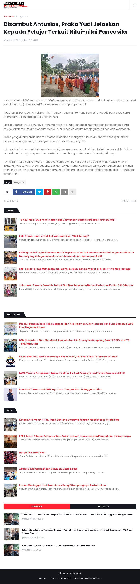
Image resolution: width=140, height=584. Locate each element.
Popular (36, 506)
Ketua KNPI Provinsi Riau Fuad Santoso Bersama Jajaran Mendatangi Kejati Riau (69, 419)
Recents (103, 506)
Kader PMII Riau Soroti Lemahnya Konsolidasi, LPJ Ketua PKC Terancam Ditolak (68, 356)
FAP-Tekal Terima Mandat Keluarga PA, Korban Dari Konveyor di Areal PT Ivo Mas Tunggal (75, 268)
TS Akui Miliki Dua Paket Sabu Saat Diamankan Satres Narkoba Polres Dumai (66, 219)
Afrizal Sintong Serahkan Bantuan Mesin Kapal (48, 468)
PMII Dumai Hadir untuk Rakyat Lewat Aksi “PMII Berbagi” (54, 236)
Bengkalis (22, 16)
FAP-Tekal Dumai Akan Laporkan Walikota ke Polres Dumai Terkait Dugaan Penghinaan (77, 514)
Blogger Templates (70, 573)
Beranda (9, 16)
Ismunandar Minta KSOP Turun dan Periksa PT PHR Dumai (58, 545)
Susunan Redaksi (60, 578)
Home (42, 578)
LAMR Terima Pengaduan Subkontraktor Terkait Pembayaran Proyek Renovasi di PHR (72, 373)
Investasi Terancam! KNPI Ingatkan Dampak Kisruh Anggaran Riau (60, 389)
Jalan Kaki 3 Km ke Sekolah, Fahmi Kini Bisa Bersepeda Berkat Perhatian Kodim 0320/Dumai (76, 285)
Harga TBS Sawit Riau (32, 452)
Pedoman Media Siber (88, 578)
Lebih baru (11, 201)
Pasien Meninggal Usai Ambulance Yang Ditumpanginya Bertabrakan (62, 485)
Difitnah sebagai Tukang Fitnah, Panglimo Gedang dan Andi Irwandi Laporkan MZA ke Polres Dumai (76, 531)
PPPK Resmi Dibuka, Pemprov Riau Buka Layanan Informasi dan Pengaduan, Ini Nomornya (75, 436)
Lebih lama (128, 201)
